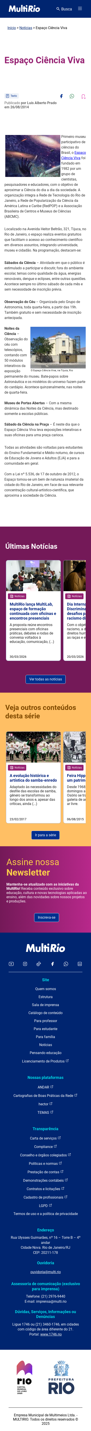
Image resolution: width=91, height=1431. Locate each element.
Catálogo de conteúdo (45, 1013)
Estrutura (46, 997)
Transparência (45, 1128)
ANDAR (46, 1087)
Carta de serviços (45, 1138)
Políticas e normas (45, 1163)
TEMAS (45, 1112)
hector (46, 1104)
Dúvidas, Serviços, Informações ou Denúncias (45, 1314)
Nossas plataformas (45, 1077)
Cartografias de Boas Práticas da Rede (45, 1095)
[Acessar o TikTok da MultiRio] (38, 964)
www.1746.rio (51, 1334)
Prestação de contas (46, 1171)
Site (45, 979)
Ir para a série (45, 835)
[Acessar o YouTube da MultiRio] (11, 964)
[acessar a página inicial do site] (24, 9)
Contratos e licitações (46, 1188)
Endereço (45, 1230)
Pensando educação (45, 1053)
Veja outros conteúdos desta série (40, 711)
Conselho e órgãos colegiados (45, 1155)
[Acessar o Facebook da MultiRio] (52, 964)
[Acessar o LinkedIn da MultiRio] (79, 964)
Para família (45, 1037)
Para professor (45, 1021)
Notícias (25, 28)
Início (11, 28)
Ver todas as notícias (45, 679)
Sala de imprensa (45, 1005)
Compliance (45, 1146)
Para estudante (45, 1029)
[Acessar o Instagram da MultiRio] (25, 964)
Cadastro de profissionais (46, 1197)
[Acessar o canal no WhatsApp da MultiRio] (66, 964)
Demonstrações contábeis (45, 1180)
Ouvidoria (45, 1263)
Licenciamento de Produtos (45, 1061)
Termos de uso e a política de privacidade (45, 1214)
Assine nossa (32, 867)
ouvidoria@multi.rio (45, 1272)
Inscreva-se (46, 917)
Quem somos (45, 989)
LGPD (45, 1205)
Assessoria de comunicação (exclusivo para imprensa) (45, 1286)
